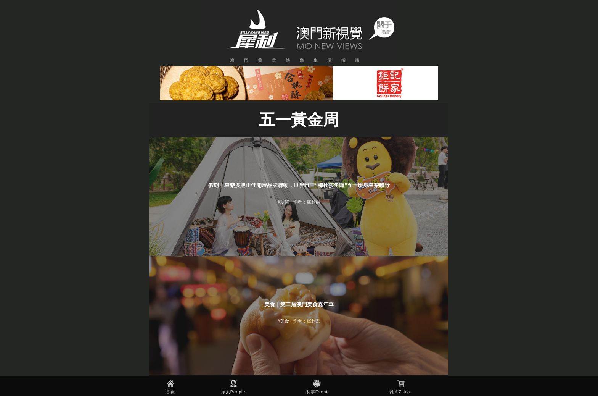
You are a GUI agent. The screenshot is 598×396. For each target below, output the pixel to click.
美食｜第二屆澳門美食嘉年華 (299, 304)
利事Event (317, 392)
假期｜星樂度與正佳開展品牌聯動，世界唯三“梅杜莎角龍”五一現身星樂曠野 (299, 185)
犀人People (233, 392)
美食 (284, 321)
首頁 (170, 392)
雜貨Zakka (400, 392)
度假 (284, 202)
